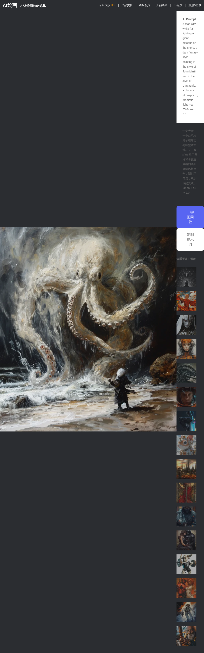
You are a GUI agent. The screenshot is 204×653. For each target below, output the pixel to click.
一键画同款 (190, 217)
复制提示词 (190, 239)
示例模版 (107, 5)
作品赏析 (127, 5)
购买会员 (144, 5)
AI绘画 (24, 5)
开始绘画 (162, 5)
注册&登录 (194, 5)
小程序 (178, 5)
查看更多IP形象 (186, 258)
